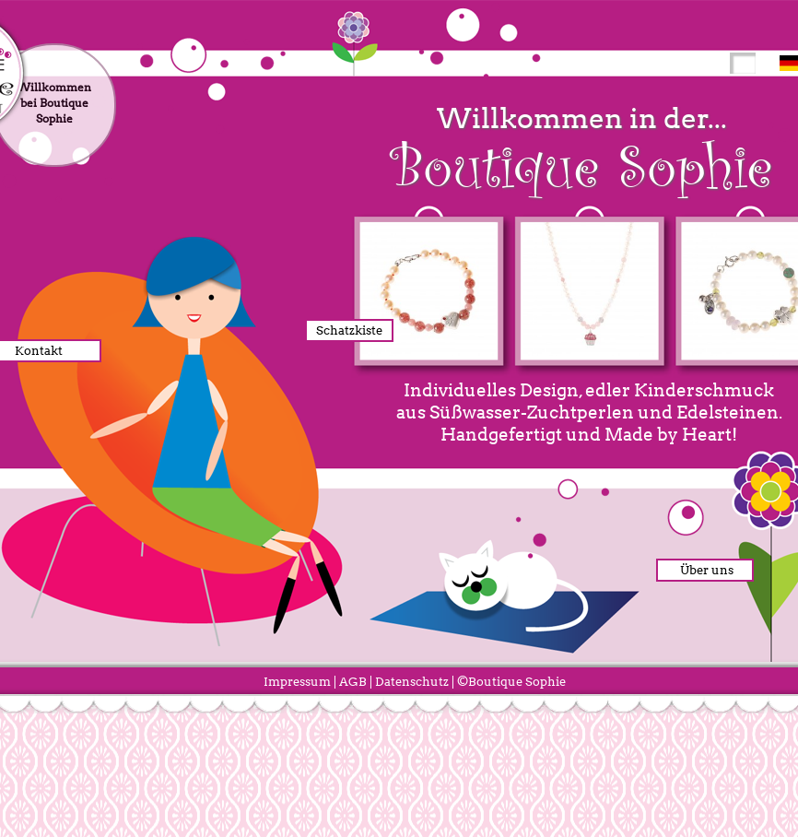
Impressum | (300, 682)
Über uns (702, 570)
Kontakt (39, 351)
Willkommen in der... (581, 148)
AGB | (355, 682)
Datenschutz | (414, 682)
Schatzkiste (349, 330)
